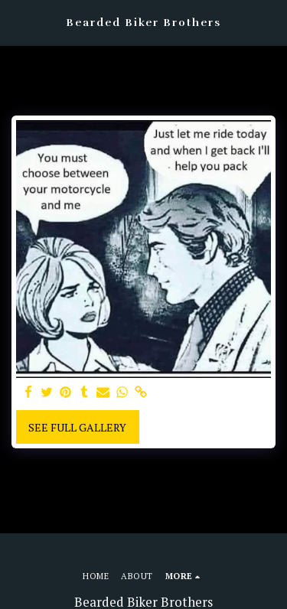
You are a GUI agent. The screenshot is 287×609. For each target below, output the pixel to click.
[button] (17, 21)
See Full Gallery (77, 427)
